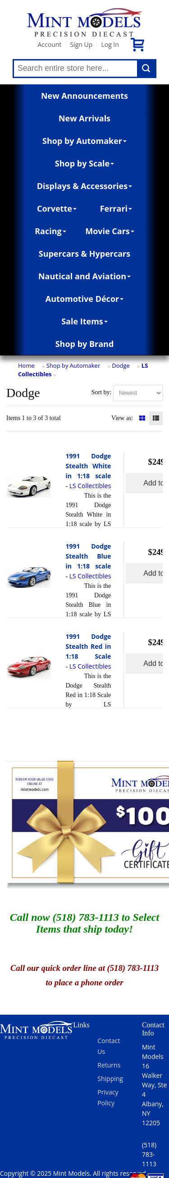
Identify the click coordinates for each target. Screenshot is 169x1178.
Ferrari (116, 208)
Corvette (57, 208)
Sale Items (84, 321)
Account (49, 44)
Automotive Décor (84, 298)
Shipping (110, 1078)
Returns (108, 1065)
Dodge (121, 365)
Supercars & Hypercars (85, 253)
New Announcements (84, 95)
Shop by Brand (84, 343)
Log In (110, 44)
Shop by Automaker (84, 140)
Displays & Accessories (84, 185)
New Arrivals (84, 118)
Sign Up (81, 44)
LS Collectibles (90, 485)
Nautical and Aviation (84, 276)
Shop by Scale (84, 163)
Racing (50, 231)
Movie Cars (109, 231)
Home (26, 365)
